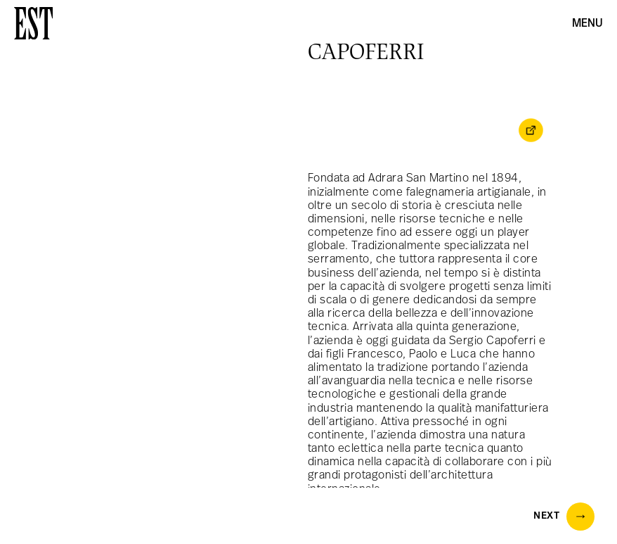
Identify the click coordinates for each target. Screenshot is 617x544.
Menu (587, 24)
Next (564, 516)
